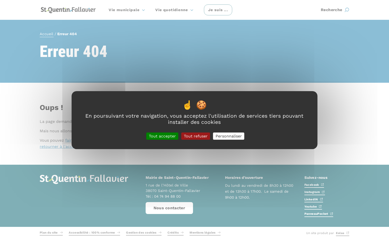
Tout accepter (162, 135)
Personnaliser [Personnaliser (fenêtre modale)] (229, 135)
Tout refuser (196, 135)
